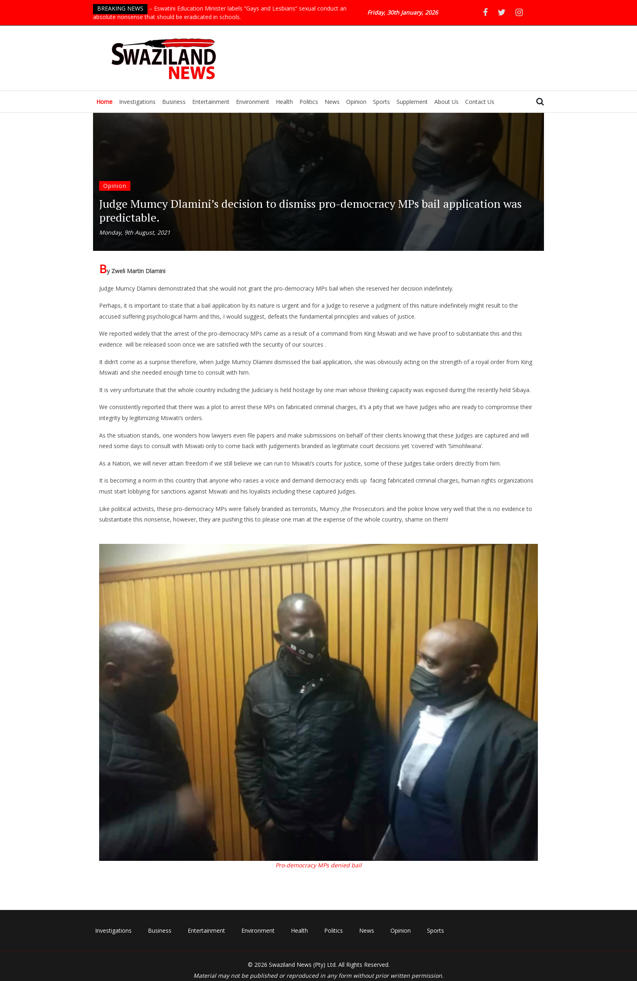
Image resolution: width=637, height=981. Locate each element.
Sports (381, 102)
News (332, 102)
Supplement (412, 102)
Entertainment (211, 102)
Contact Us (479, 102)
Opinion (356, 102)
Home (104, 102)
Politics (308, 102)
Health (284, 102)
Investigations (137, 102)
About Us (446, 102)
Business (174, 102)
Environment (252, 102)
